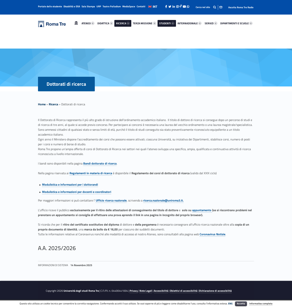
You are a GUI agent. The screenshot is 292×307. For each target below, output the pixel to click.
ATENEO (88, 23)
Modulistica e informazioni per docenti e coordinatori (76, 192)
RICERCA (123, 23)
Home (76, 23)
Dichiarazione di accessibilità (215, 291)
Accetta (241, 303)
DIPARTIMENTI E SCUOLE (236, 23)
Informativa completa (260, 303)
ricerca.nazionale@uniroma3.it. (163, 200)
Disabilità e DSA (72, 6)
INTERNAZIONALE (189, 23)
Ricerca (53, 104)
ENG (230, 303)
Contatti (141, 6)
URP (98, 6)
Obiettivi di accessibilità (183, 291)
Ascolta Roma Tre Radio (240, 7)
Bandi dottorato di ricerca (100, 163)
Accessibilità (161, 291)
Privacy (134, 291)
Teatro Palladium (112, 6)
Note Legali (145, 291)
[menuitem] (76, 23)
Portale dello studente (50, 6)
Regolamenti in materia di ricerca (90, 173)
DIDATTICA (105, 23)
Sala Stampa (88, 6)
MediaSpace (128, 6)
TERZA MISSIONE (144, 23)
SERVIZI (211, 23)
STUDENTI (166, 23)
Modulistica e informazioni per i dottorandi (70, 184)
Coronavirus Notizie (212, 234)
